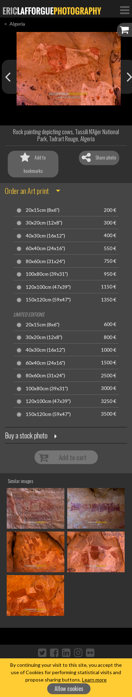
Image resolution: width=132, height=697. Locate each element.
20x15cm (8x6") (42, 210)
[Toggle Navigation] (124, 9)
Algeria (17, 24)
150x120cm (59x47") (48, 299)
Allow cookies (69, 688)
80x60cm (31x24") (45, 261)
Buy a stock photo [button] (26, 435)
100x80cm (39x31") (47, 274)
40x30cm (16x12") (45, 236)
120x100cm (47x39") (48, 287)
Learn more (94, 680)
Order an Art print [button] (27, 190)
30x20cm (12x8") (44, 223)
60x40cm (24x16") (45, 248)
